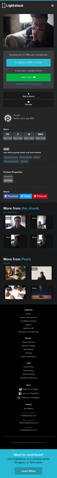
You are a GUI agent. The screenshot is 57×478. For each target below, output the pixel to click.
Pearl (17, 115)
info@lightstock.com (28, 415)
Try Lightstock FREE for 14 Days (28, 62)
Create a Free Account (28, 317)
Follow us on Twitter (30, 389)
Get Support (28, 408)
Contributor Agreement (28, 378)
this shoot (30, 208)
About (28, 314)
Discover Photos (28, 342)
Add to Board (28, 95)
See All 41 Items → (11, 212)
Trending (28, 353)
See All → (7, 263)
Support (28, 324)
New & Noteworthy (28, 356)
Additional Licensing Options (28, 84)
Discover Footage (28, 345)
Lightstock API (28, 328)
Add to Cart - (29, 77)
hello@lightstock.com (28, 430)
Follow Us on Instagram (30, 397)
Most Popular (28, 349)
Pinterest (40, 196)
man (36, 157)
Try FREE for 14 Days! (29, 321)
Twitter (26, 196)
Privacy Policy (28, 370)
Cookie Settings (29, 374)
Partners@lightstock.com (28, 423)
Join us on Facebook (30, 393)
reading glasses (11, 161)
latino (24, 161)
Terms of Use (29, 367)
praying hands (11, 157)
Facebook (11, 196)
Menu (52, 5)
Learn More (28, 471)
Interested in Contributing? (28, 332)
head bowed (25, 157)
